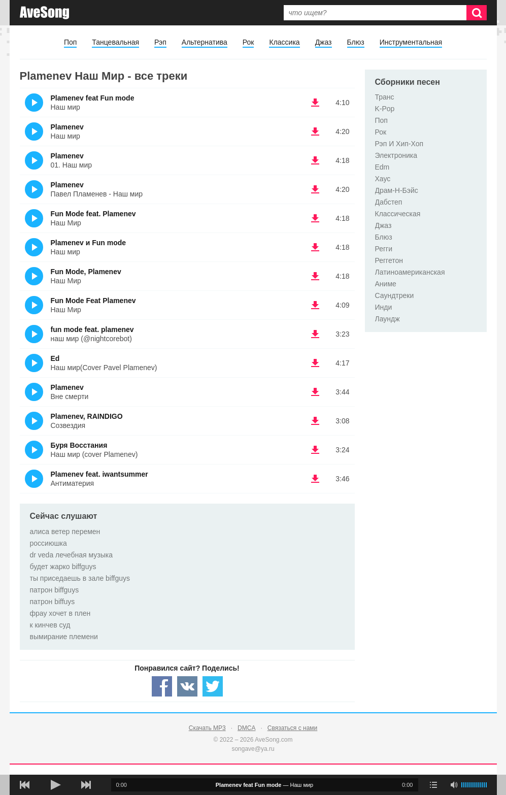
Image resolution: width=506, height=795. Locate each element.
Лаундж (387, 319)
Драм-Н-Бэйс (396, 190)
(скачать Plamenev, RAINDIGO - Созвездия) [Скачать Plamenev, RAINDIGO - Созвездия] (315, 421)
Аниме (385, 284)
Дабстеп (388, 202)
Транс (384, 97)
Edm (382, 167)
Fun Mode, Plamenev (86, 272)
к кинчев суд (50, 625)
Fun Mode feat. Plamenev (93, 214)
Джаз (323, 42)
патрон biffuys (52, 602)
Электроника (396, 155)
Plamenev (67, 127)
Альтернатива (204, 42)
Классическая (398, 214)
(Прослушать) (34, 102)
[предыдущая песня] (25, 785)
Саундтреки (394, 295)
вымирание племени (64, 637)
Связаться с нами (292, 728)
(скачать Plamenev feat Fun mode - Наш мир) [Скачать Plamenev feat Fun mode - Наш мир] (315, 102)
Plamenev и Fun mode (88, 243)
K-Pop (385, 109)
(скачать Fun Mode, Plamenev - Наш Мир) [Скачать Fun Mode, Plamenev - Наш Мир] (315, 276)
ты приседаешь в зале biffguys (80, 578)
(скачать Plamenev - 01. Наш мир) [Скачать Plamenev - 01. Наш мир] (315, 160)
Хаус (383, 179)
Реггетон (389, 260)
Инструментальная (411, 42)
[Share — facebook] (162, 686)
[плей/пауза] (55, 785)
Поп (70, 42)
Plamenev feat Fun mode (92, 98)
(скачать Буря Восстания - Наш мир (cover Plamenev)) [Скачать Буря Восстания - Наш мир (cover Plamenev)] (315, 450)
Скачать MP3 (207, 728)
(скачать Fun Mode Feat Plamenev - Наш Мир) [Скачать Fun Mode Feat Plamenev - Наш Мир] (315, 305)
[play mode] (433, 785)
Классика (284, 42)
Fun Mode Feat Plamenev (93, 300)
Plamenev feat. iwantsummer (99, 474)
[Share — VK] (187, 686)
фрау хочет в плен (60, 613)
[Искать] (476, 12)
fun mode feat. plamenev (92, 329)
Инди (383, 307)
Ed (55, 358)
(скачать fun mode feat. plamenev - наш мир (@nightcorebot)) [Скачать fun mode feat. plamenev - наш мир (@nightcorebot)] (315, 334)
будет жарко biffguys (63, 566)
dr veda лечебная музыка (71, 555)
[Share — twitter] (213, 686)
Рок (248, 42)
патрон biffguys (54, 590)
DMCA (246, 728)
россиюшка (48, 543)
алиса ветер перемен (65, 531)
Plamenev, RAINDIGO (87, 416)
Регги (384, 249)
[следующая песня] (86, 785)
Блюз (355, 42)
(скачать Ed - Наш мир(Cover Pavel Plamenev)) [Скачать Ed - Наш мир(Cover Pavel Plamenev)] (315, 363)
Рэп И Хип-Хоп (399, 144)
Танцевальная (115, 42)
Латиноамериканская (410, 272)
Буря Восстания (79, 445)
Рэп (160, 42)
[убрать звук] (454, 785)
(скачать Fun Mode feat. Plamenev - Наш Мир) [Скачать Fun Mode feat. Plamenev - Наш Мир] (315, 218)
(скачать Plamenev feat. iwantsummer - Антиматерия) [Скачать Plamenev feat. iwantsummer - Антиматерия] (315, 479)
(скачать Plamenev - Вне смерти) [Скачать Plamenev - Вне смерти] (315, 392)
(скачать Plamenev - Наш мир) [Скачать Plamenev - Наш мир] (315, 131)
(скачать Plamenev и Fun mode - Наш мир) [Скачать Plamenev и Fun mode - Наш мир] (315, 247)
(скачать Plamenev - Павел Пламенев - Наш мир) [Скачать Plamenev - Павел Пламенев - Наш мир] (315, 189)
